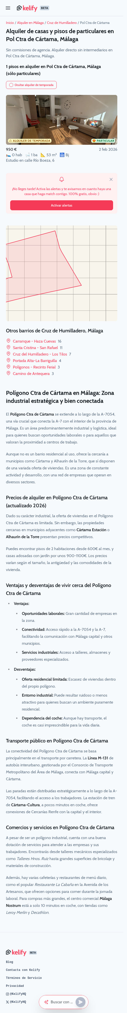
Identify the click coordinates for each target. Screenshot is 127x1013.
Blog (9, 962)
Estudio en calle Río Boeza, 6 (30, 160)
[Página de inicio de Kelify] (68, 8)
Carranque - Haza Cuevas (37, 341)
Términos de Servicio (24, 978)
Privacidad (15, 986)
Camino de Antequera (33, 373)
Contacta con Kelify (23, 970)
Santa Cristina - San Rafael (37, 347)
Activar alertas (61, 205)
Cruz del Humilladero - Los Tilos (42, 354)
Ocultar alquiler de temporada (31, 85)
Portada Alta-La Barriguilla (37, 360)
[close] (111, 179)
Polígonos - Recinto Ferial (36, 367)
